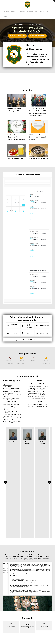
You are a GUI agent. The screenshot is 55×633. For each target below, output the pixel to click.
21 (10, 207)
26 (23, 207)
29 (12, 210)
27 (7, 210)
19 (23, 205)
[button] (54, 1)
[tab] (6, 563)
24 (18, 207)
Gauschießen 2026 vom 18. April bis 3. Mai (38, 202)
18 (20, 205)
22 (12, 207)
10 (18, 202)
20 (7, 207)
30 (15, 210)
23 (15, 207)
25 (20, 207)
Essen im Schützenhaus (34, 196)
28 (10, 210)
